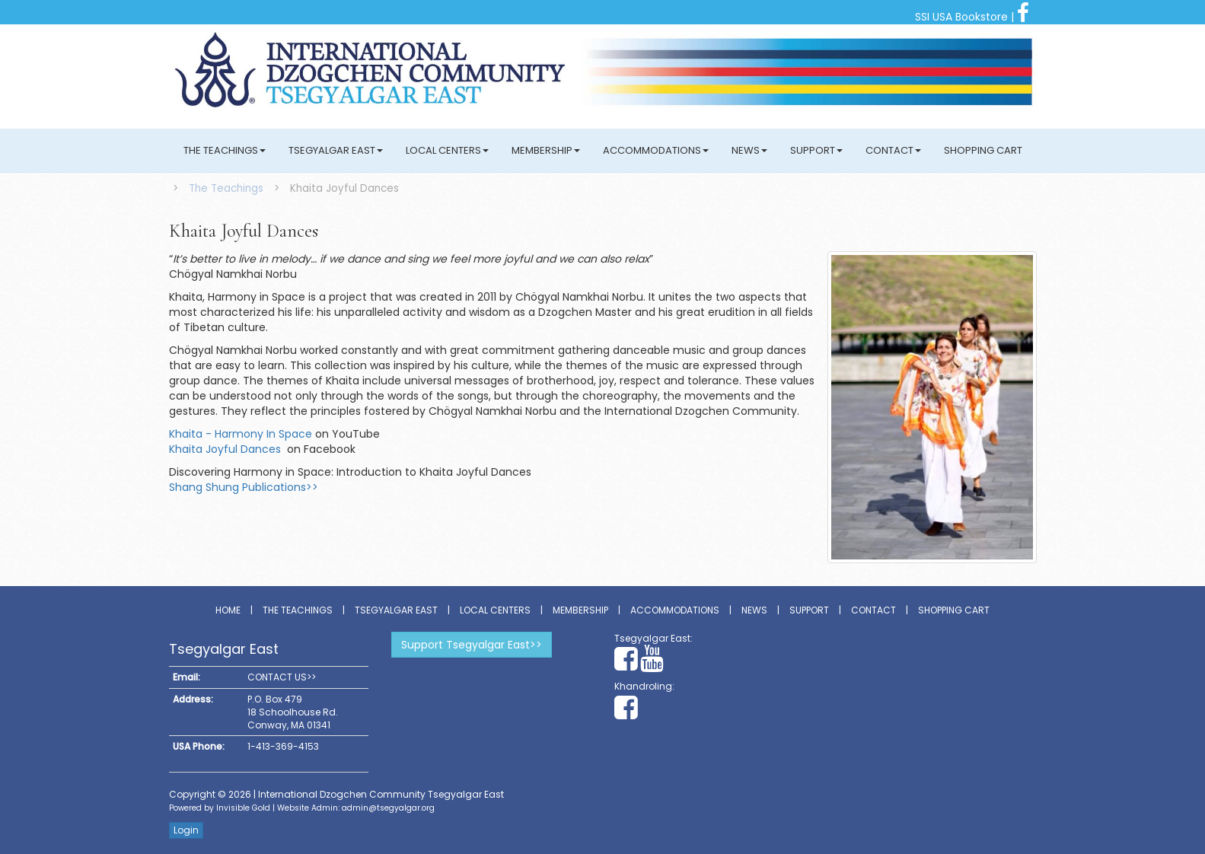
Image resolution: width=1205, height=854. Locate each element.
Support (816, 150)
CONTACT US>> (281, 677)
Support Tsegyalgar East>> (471, 644)
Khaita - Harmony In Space (240, 433)
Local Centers (447, 150)
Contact (893, 150)
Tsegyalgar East (335, 150)
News (749, 150)
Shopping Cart (983, 150)
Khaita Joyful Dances (226, 449)
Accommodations (656, 150)
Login (186, 830)
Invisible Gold (243, 808)
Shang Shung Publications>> (243, 487)
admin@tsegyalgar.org (388, 808)
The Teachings (224, 150)
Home (228, 610)
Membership (546, 150)
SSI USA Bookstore (961, 16)
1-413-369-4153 (283, 746)
